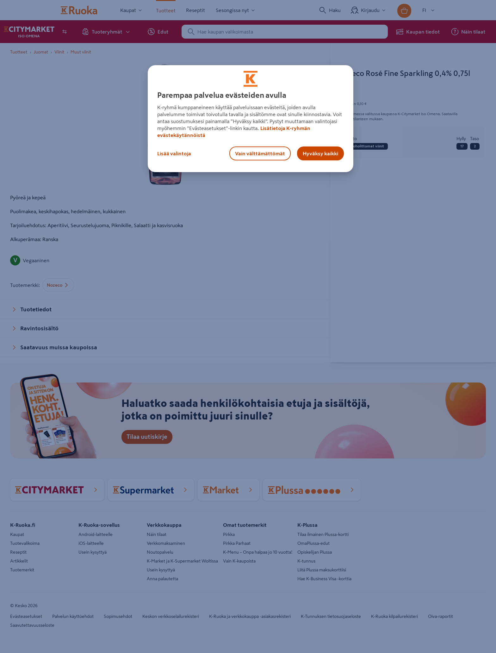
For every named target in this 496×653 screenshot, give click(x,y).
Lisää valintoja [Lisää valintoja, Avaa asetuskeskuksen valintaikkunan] (174, 153)
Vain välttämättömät (260, 153)
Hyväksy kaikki (320, 153)
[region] (250, 118)
